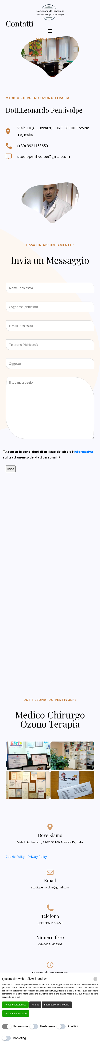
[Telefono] (50, 908)
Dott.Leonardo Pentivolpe (50, 700)
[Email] (50, 872)
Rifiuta (35, 1004)
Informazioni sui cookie (56, 1004)
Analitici (72, 1026)
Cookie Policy (15, 857)
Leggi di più (14, 997)
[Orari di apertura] (50, 965)
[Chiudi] (95, 979)
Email (50, 880)
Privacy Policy (37, 857)
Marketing (19, 1038)
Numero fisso (50, 937)
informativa (83, 452)
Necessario (20, 1026)
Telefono (50, 916)
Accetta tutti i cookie (16, 1013)
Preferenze (47, 1026)
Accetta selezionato (15, 1004)
